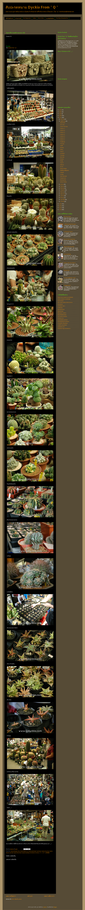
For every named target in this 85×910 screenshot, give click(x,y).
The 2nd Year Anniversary (69, 239)
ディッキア (42, 852)
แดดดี (61, 145)
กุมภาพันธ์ (62, 199)
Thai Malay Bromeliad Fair (62, 18)
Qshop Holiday (63, 168)
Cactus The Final (64, 126)
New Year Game (67, 216)
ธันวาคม (62, 119)
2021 (60, 109)
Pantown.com (61, 318)
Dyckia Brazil (60, 300)
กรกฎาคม (62, 190)
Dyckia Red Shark (18, 852)
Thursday (62, 143)
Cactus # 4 (62, 134)
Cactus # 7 (62, 128)
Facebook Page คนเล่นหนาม (64, 328)
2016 (60, 203)
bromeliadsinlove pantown (63, 321)
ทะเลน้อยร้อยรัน (50, 18)
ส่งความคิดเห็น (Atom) (17, 899)
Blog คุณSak (60, 311)
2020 (60, 111)
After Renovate (63, 176)
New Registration (27, 18)
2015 (60, 205)
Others (61, 149)
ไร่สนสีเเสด (62, 141)
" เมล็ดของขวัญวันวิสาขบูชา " (70, 224)
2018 (60, 115)
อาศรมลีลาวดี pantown (63, 323)
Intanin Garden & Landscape (64, 299)
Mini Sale (62, 157)
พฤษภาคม (62, 193)
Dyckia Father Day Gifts (69, 246)
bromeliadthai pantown (63, 319)
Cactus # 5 (62, 132)
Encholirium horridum (34, 852)
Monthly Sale (66, 270)
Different (62, 164)
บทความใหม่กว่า (11, 896)
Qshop (34, 18)
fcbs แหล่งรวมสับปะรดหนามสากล (65, 302)
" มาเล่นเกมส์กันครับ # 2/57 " (70, 277)
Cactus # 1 (62, 139)
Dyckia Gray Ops (45, 851)
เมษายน (62, 195)
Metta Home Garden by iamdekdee (65, 297)
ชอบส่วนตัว (62, 122)
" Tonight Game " (67, 285)
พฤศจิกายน (63, 121)
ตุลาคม (62, 184)
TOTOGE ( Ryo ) (61, 305)
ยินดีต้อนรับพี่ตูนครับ (64, 170)
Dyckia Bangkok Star (15, 851)
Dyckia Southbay (25, 852)
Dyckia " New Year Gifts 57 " (70, 262)
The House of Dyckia (62, 316)
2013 (60, 209)
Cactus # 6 (62, 130)
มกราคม (62, 201)
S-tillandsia (60, 307)
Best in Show (41, 18)
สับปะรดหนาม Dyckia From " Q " (32, 7)
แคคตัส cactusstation (62, 325)
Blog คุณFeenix (61, 309)
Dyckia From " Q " (12, 47)
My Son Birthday (67, 254)
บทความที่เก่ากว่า (49, 896)
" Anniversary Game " (68, 231)
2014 (60, 207)
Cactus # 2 (62, 138)
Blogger (55, 907)
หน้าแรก (29, 896)
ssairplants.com (61, 326)
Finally (61, 160)
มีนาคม (62, 197)
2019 (60, 113)
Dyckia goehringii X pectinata (34, 851)
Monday (62, 147)
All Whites (62, 153)
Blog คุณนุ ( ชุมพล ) (62, 312)
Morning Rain (63, 180)
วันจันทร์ (62, 172)
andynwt (45, 907)
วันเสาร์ (61, 151)
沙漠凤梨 (47, 852)
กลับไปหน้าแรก (9, 18)
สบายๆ (61, 166)
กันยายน (62, 186)
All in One (62, 124)
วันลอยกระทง (63, 178)
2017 (60, 117)
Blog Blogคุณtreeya (62, 314)
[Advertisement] (30, 25)
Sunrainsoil (60, 304)
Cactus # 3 (62, 136)
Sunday (62, 174)
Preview (62, 159)
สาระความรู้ (18, 18)
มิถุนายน (62, 192)
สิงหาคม (62, 188)
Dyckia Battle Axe (24, 851)
